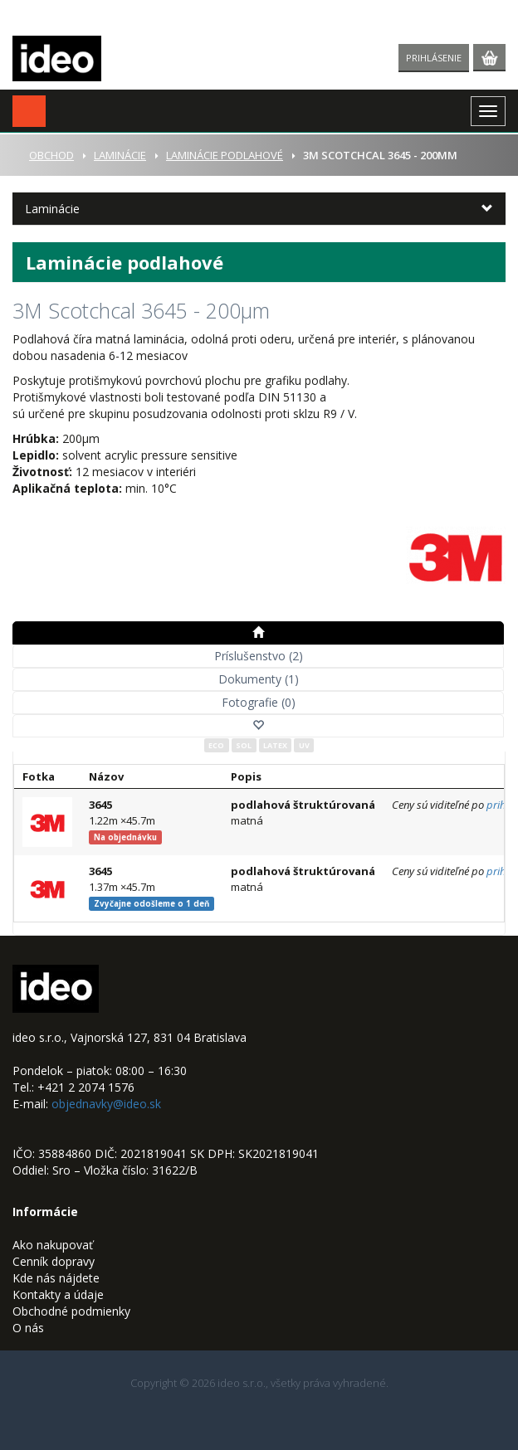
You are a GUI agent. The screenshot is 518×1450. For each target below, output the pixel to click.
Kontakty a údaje (58, 1294)
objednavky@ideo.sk (106, 1104)
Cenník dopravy (53, 1261)
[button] (29, 111)
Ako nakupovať (52, 1245)
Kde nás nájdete (56, 1278)
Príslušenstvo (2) (258, 656)
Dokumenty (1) (258, 679)
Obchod (51, 155)
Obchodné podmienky (71, 1311)
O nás (28, 1328)
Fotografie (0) (259, 702)
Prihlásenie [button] (434, 57)
